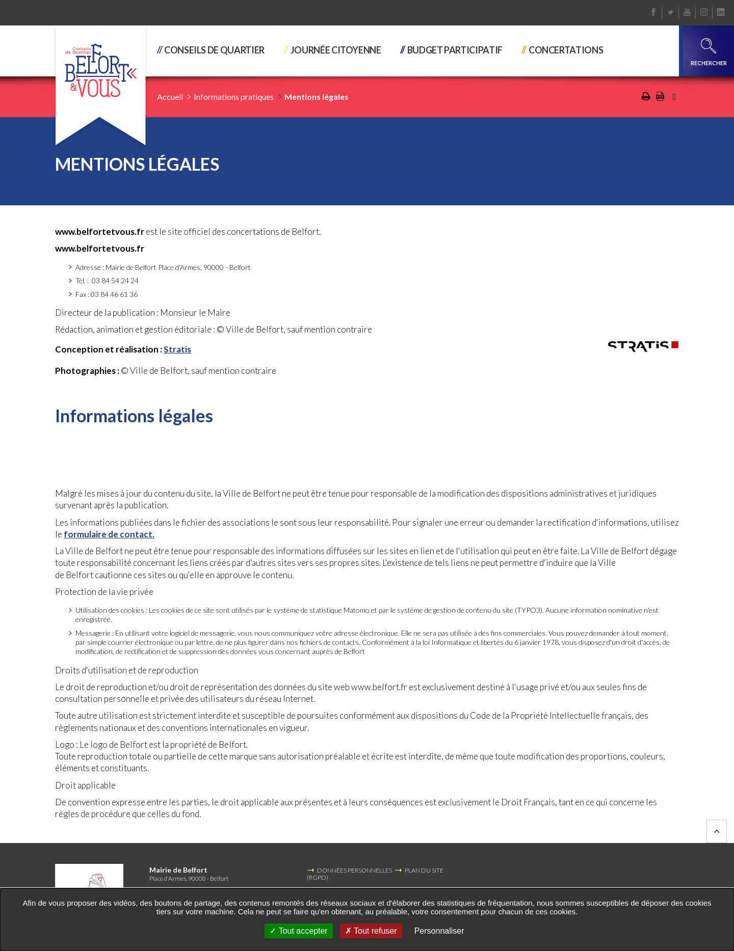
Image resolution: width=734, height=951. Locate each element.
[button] (216, 50)
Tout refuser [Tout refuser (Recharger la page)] (371, 931)
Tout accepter (298, 931)
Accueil (170, 96)
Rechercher (709, 52)
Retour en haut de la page (716, 831)
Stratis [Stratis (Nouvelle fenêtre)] (177, 349)
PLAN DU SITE (424, 870)
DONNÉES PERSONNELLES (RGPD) (349, 873)
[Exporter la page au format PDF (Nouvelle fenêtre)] (660, 99)
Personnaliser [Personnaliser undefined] (439, 931)
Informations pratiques (234, 96)
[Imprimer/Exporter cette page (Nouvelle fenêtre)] (645, 99)
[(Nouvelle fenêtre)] (643, 346)
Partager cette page (674, 96)
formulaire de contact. (109, 534)
